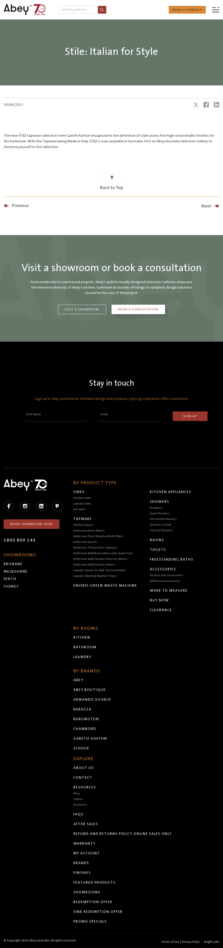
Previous (20, 205)
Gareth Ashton (90, 739)
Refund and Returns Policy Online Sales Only (122, 834)
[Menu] (215, 9)
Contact (82, 777)
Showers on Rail (160, 525)
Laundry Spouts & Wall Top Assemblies (99, 570)
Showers (159, 502)
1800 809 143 (20, 540)
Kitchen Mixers (83, 525)
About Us (83, 768)
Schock (81, 748)
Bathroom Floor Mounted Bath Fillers (98, 536)
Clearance (161, 610)
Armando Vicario (92, 700)
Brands (81, 863)
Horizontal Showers (163, 519)
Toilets (158, 550)
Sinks (79, 492)
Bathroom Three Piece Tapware (95, 547)
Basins (157, 540)
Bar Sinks (79, 509)
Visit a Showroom (82, 309)
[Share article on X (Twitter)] (195, 104)
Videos (78, 799)
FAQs (78, 814)
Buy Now (159, 600)
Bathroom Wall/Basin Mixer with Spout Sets (103, 553)
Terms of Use (170, 942)
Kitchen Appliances (170, 492)
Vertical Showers (161, 530)
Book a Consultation (138, 309)
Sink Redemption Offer (98, 912)
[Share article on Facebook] (206, 104)
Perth (10, 579)
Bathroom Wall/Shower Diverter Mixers (100, 559)
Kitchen (81, 637)
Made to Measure (169, 590)
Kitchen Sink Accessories (166, 575)
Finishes (82, 873)
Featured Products (94, 882)
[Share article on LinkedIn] (216, 104)
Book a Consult (187, 10)
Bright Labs (211, 942)
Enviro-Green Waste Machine (105, 585)
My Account (86, 853)
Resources (84, 787)
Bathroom (85, 647)
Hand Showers (159, 513)
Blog (76, 793)
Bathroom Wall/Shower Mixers (94, 564)
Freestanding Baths (171, 559)
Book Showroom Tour (31, 524)
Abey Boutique (89, 690)
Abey (78, 680)
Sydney (11, 586)
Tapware (82, 519)
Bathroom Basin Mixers (89, 530)
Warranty (84, 843)
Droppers (156, 508)
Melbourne (16, 571)
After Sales (85, 824)
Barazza (82, 709)
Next (206, 206)
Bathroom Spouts (85, 542)
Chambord (84, 729)
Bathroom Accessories (165, 581)
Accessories (163, 569)
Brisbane (13, 564)
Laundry (82, 657)
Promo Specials (90, 921)
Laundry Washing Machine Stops (95, 576)
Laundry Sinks (82, 504)
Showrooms (86, 892)
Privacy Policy (191, 942)
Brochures (80, 805)
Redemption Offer (92, 902)
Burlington (86, 719)
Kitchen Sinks (82, 498)
